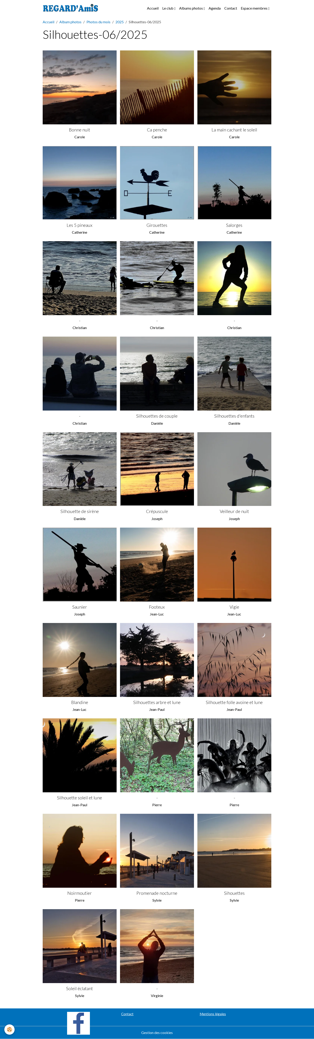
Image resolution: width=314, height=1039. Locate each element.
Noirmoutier (79, 893)
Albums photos (191, 8)
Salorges (234, 225)
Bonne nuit (79, 129)
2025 (119, 22)
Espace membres (254, 8)
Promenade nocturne (156, 893)
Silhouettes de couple (157, 416)
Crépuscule (157, 511)
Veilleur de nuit (234, 511)
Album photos (70, 22)
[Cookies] (10, 1029)
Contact (230, 8)
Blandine (79, 702)
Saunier (79, 607)
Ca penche (157, 129)
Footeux (157, 607)
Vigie (234, 607)
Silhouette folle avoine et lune (234, 702)
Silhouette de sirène (79, 511)
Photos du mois (98, 22)
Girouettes (157, 225)
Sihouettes (234, 893)
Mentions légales (213, 1014)
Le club (168, 8)
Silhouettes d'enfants (234, 416)
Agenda (215, 8)
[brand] (71, 8)
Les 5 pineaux (79, 225)
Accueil (153, 8)
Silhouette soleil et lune (79, 797)
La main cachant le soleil (234, 129)
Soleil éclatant (79, 988)
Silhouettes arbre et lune (157, 702)
